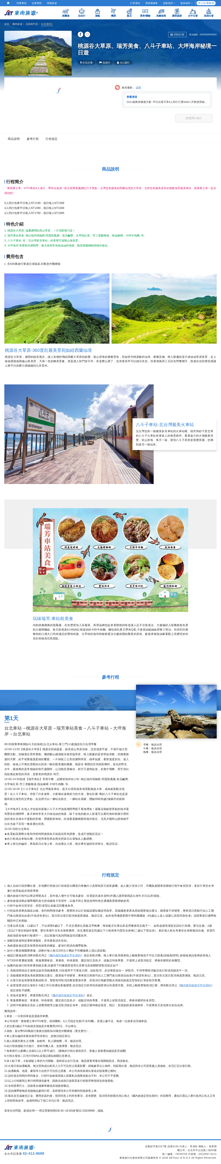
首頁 (6, 24)
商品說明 (14, 139)
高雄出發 (209, 12)
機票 (113, 12)
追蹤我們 (169, 3)
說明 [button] (138, 87)
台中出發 (193, 12)
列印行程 (177, 34)
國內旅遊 (17, 24)
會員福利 (186, 3)
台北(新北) (47, 24)
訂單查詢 (135, 3)
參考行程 (33, 139)
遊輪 (97, 12)
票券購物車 (151, 3)
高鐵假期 (161, 12)
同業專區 (22, 3)
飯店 (129, 12)
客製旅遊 (52, 3)
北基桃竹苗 (31, 24)
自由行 (81, 12)
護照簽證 (177, 12)
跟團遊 (65, 12)
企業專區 (37, 3)
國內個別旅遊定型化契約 (65, 955)
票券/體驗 (145, 12)
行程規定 (52, 139)
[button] (163, 96)
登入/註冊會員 (206, 3)
